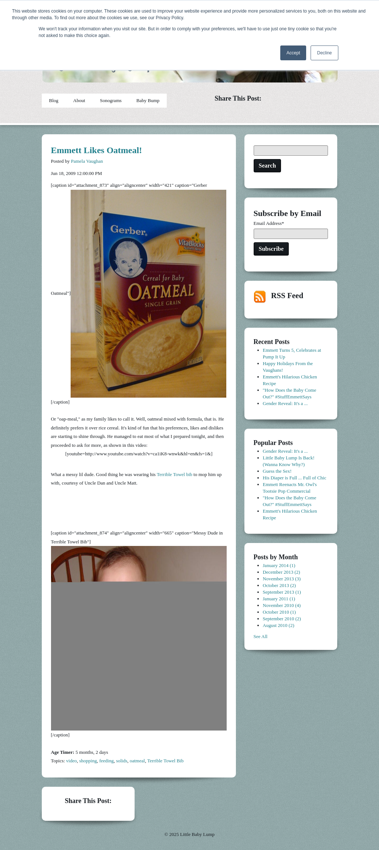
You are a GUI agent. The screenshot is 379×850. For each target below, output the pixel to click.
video (71, 760)
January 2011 (279, 598)
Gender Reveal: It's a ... (285, 403)
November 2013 (282, 578)
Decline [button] (324, 52)
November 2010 (282, 605)
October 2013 (279, 585)
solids (121, 760)
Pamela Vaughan (87, 161)
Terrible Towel (171, 474)
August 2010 (278, 625)
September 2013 (282, 592)
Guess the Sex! (277, 471)
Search (267, 165)
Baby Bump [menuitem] (147, 100)
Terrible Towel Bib (165, 760)
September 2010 (282, 618)
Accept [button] (293, 52)
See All (261, 636)
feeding (106, 760)
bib (189, 474)
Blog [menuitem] (53, 100)
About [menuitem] (79, 100)
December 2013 (281, 572)
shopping (88, 760)
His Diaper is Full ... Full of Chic (294, 477)
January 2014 (279, 565)
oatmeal (137, 760)
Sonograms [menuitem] (111, 100)
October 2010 (279, 612)
